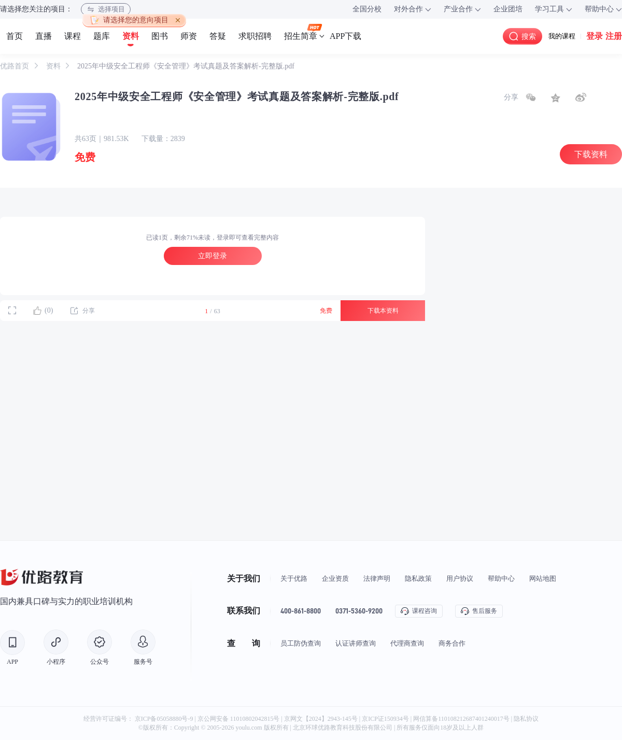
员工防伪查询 (300, 643)
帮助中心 (501, 578)
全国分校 (366, 9)
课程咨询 (419, 611)
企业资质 (335, 578)
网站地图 (542, 578)
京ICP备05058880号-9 (164, 718)
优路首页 (15, 66)
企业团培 (507, 9)
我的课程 (561, 36)
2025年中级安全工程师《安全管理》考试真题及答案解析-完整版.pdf (185, 66)
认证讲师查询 (355, 643)
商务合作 (452, 643)
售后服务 (479, 611)
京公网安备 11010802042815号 (239, 718)
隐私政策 (418, 578)
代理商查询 (407, 643)
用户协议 (459, 578)
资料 (54, 66)
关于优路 (293, 578)
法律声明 (376, 578)
